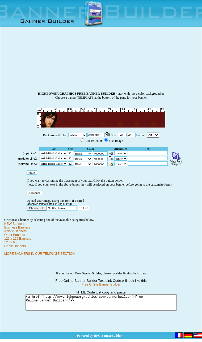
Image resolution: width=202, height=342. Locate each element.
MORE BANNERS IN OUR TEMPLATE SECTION (39, 254)
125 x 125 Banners (17, 238)
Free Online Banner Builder (101, 284)
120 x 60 (10, 242)
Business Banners (17, 227)
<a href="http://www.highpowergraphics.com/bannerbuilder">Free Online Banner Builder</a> (101, 304)
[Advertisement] (101, 61)
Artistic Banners (15, 231)
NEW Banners (14, 224)
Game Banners (15, 246)
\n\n (153, 135)
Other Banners (14, 235)
